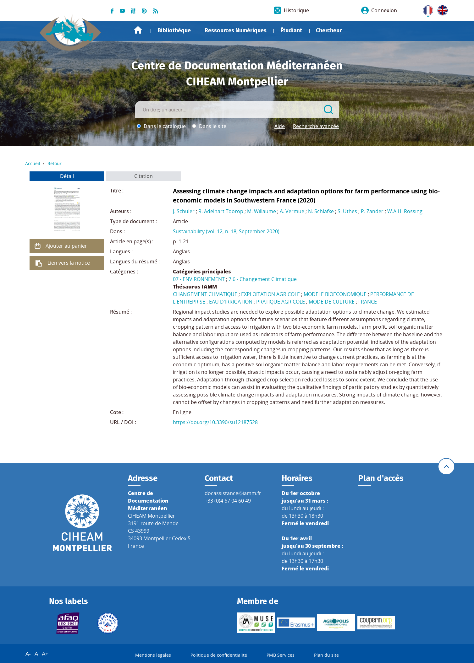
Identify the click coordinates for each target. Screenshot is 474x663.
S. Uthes (347, 211)
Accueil (138, 30)
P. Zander (372, 211)
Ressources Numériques (236, 30)
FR (426, 9)
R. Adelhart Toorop (220, 211)
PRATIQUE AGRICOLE (280, 301)
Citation (143, 176)
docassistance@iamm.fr (233, 493)
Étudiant (291, 30)
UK (441, 9)
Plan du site (326, 655)
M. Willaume (261, 211)
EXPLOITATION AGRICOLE (270, 294)
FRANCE (367, 301)
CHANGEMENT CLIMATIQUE (205, 294)
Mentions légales (153, 655)
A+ (45, 653)
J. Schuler (184, 211)
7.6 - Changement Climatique (263, 279)
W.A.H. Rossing (404, 211)
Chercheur (329, 30)
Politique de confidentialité (218, 655)
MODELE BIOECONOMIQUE (335, 294)
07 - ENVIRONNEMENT (199, 279)
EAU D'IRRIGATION (230, 301)
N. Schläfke (321, 211)
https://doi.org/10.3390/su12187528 (215, 422)
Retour (54, 163)
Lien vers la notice (68, 262)
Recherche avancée (316, 126)
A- (28, 653)
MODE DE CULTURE (332, 301)
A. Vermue (292, 211)
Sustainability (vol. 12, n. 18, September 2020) (226, 231)
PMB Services (281, 655)
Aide (279, 126)
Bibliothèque (174, 30)
